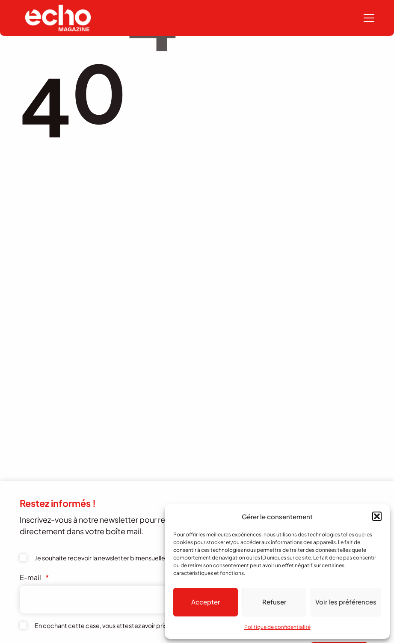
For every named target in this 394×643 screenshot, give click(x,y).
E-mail (34, 577)
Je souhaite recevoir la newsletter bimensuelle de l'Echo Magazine (128, 558)
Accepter (205, 602)
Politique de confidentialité (277, 627)
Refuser (274, 602)
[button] (377, 516)
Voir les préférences (345, 602)
